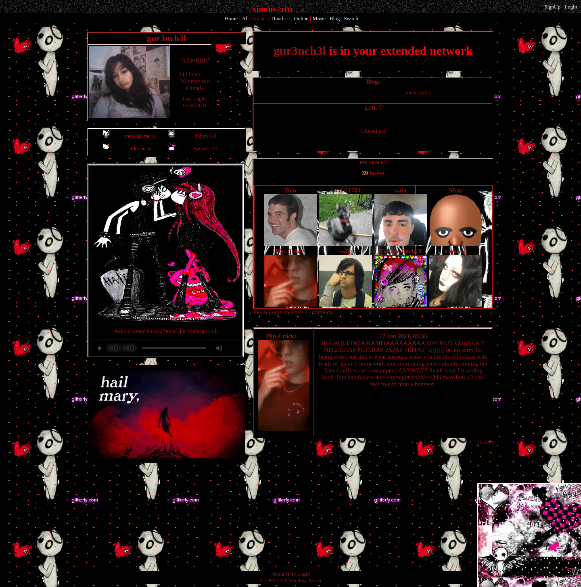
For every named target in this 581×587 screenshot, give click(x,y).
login (276, 312)
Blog (335, 18)
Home (231, 18)
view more (418, 92)
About (277, 574)
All (255, 18)
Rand (281, 18)
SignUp (552, 7)
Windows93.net (305, 580)
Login (570, 7)
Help (291, 574)
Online (301, 18)
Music (319, 18)
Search (351, 18)
